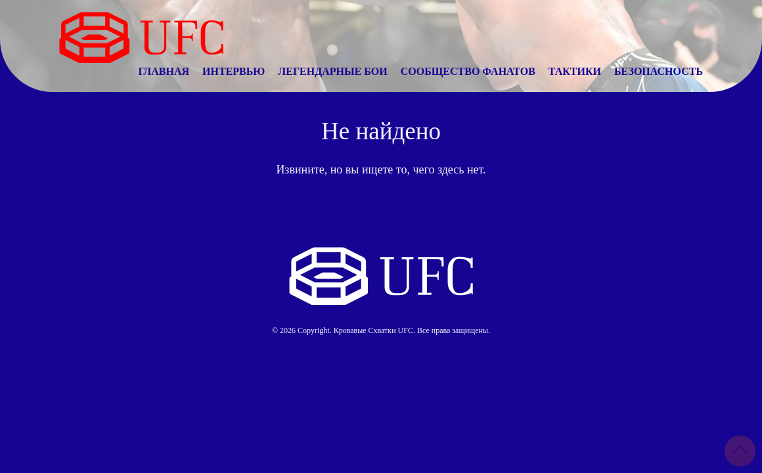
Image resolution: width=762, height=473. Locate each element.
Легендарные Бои (332, 71)
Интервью (233, 71)
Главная (164, 71)
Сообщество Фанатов (468, 71)
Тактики (575, 71)
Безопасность (658, 71)
